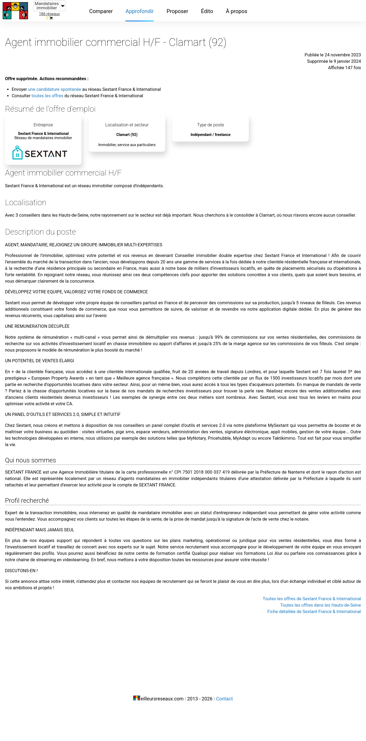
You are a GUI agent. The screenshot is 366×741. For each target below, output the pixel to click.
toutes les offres (73, 86)
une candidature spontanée (81, 79)
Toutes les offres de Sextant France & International (283, 680)
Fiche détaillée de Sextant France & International (286, 693)
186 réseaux (49, 14)
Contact (224, 729)
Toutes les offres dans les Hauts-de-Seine (294, 686)
